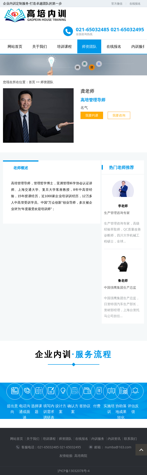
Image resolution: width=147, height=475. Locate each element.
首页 (32, 82)
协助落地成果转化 (121, 411)
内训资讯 (114, 438)
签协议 (84, 405)
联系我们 (130, 438)
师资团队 (89, 46)
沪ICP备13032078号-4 (74, 471)
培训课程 (64, 46)
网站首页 (15, 46)
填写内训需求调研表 (48, 411)
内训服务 (97, 438)
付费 (97, 405)
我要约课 (91, 115)
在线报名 (135, 4)
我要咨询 (118, 115)
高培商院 (80, 455)
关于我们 (39, 46)
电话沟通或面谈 (24, 411)
